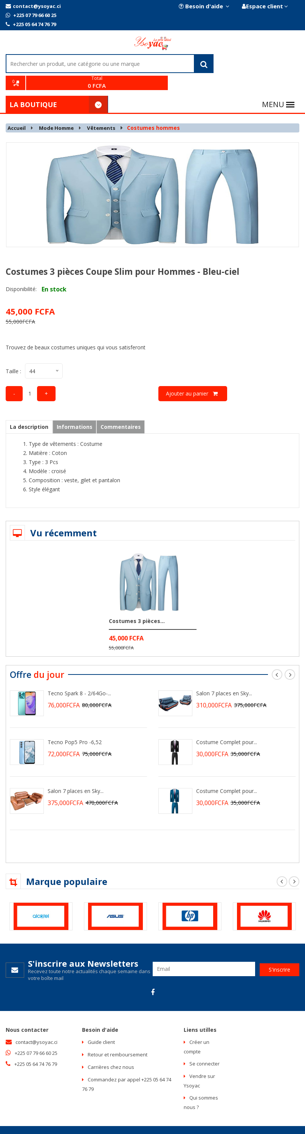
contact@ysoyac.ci (33, 6)
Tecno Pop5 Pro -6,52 (75, 725)
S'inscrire (279, 952)
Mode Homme (59, 111)
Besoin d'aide (203, 6)
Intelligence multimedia (174, 1121)
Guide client (101, 1025)
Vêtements (106, 111)
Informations (78, 410)
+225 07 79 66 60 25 (31, 15)
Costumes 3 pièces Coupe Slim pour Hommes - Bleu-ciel (130, 255)
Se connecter (204, 1047)
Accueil (17, 111)
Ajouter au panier (193, 376)
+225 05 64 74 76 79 (31, 24)
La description (30, 410)
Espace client (264, 6)
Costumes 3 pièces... (137, 604)
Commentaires (126, 410)
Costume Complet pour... (226, 725)
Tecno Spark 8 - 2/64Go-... (79, 676)
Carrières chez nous (111, 1050)
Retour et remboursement (117, 1038)
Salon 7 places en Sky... (76, 774)
